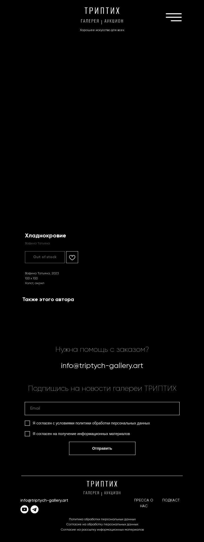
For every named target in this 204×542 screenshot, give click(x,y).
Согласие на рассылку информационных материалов (102, 529)
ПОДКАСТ (171, 500)
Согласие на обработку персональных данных (102, 524)
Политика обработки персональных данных (102, 519)
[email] (102, 408)
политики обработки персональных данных (112, 423)
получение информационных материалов (94, 434)
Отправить (102, 448)
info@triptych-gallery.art (102, 366)
